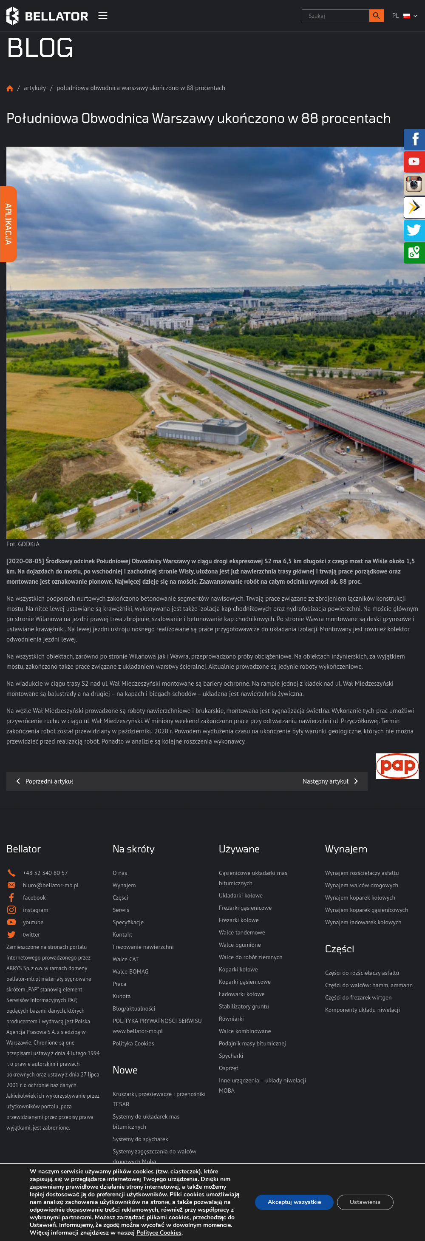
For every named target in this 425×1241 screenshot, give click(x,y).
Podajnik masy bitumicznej (252, 1043)
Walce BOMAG (130, 971)
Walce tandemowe (242, 932)
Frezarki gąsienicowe (245, 908)
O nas (120, 873)
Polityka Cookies (133, 1043)
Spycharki (231, 1055)
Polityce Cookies (158, 1233)
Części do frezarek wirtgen (358, 997)
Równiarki (231, 1018)
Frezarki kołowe (239, 920)
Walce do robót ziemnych (251, 957)
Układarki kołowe (241, 895)
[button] (376, 15)
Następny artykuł (325, 781)
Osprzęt (228, 1068)
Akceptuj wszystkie (294, 1202)
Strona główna (9, 88)
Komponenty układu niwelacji (362, 1010)
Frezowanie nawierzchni (143, 947)
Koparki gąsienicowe (245, 981)
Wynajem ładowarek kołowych (363, 922)
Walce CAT (126, 959)
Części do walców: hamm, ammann (369, 985)
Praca (119, 984)
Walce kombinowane (245, 1031)
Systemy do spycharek (140, 1139)
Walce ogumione (240, 944)
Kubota (121, 996)
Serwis (121, 910)
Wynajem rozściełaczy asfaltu (362, 873)
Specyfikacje (128, 922)
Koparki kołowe (238, 969)
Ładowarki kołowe (242, 994)
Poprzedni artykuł (49, 781)
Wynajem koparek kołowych (360, 897)
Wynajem (124, 885)
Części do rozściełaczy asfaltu (362, 973)
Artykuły (35, 88)
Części (120, 897)
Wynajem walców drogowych (361, 885)
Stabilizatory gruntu (244, 1006)
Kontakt (122, 934)
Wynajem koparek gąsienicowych (366, 910)
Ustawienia (365, 1202)
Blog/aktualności (134, 1008)
